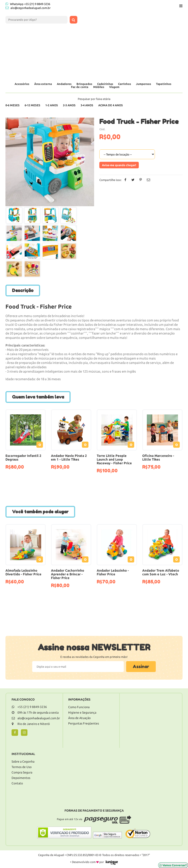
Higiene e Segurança (82, 712)
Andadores (64, 83)
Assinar (141, 666)
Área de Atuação (79, 718)
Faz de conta (79, 86)
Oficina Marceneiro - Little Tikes (158, 457)
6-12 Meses (32, 105)
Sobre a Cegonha (23, 761)
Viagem (114, 86)
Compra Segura (22, 772)
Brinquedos (84, 83)
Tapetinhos (163, 83)
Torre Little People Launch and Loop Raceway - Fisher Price (114, 459)
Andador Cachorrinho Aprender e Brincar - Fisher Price (67, 574)
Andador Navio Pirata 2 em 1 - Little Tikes (69, 457)
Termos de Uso (22, 767)
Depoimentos (21, 778)
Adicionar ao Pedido (41, 445)
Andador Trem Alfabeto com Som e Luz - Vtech (160, 572)
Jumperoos (143, 83)
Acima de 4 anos (110, 105)
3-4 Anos (87, 105)
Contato (17, 783)
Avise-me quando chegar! (119, 165)
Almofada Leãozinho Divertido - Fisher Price (23, 572)
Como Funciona (79, 707)
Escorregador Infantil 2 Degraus (23, 457)
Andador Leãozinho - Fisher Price (113, 572)
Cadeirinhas (105, 83)
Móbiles (98, 86)
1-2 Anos (51, 105)
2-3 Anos (69, 105)
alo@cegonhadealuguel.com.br (30, 7)
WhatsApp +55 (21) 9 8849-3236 (27, 3)
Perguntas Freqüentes (83, 723)
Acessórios (22, 83)
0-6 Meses (12, 105)
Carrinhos (124, 83)
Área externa (43, 83)
